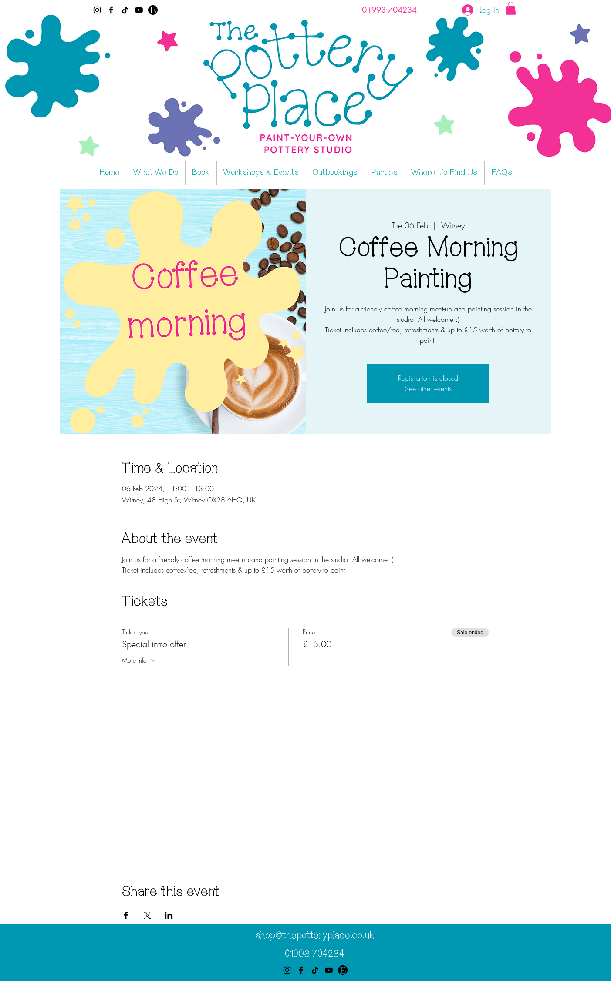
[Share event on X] (147, 915)
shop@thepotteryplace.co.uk (314, 936)
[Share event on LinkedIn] (169, 915)
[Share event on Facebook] (126, 915)
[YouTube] (139, 10)
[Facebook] (111, 10)
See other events (428, 388)
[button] (510, 8)
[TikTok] (125, 10)
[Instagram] (97, 10)
